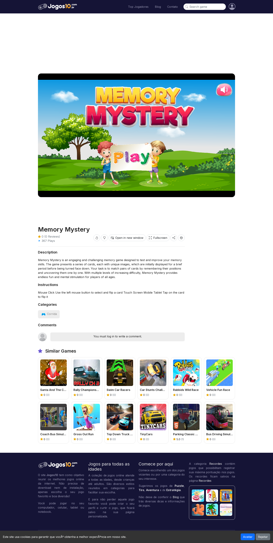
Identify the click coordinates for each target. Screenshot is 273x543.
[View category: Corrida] (49, 314)
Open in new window (127, 238)
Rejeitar (263, 537)
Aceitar (248, 537)
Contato (172, 6)
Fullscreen (158, 238)
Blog (158, 6)
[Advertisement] (136, 43)
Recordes (215, 463)
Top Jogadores (138, 6)
